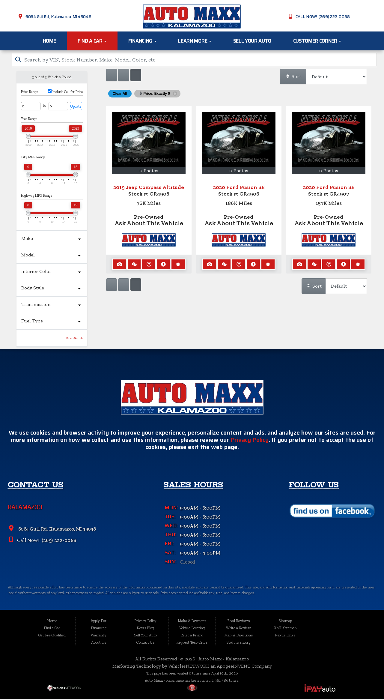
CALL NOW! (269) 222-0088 (323, 16)
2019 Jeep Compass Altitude (148, 188)
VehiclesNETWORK (188, 666)
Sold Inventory (238, 643)
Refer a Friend (191, 635)
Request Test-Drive (191, 643)
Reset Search (74, 338)
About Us (98, 643)
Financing (142, 41)
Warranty (98, 635)
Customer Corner (317, 41)
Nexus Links (285, 635)
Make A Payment (192, 621)
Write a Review (238, 628)
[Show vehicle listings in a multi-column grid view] (135, 76)
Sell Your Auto (252, 41)
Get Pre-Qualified (52, 635)
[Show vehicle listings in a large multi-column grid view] (123, 76)
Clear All (120, 94)
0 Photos (148, 171)
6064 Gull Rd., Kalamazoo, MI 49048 (58, 16)
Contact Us (145, 643)
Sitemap (285, 621)
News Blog (145, 628)
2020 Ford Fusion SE (238, 188)
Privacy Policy (250, 443)
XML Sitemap (285, 628)
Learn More (194, 41)
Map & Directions (238, 635)
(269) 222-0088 (58, 544)
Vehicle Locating (192, 628)
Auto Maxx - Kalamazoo (223, 659)
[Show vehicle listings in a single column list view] (111, 76)
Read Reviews (238, 621)
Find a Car (92, 41)
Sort (293, 77)
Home (49, 41)
